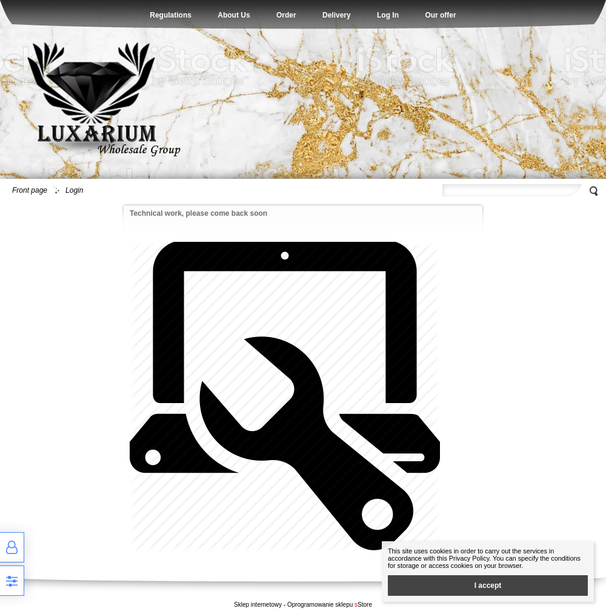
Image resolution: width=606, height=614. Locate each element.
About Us (234, 15)
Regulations (170, 15)
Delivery (336, 15)
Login (74, 190)
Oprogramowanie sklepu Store (329, 604)
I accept (488, 585)
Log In (388, 15)
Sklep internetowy (258, 604)
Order (286, 15)
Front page (29, 190)
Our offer (440, 15)
